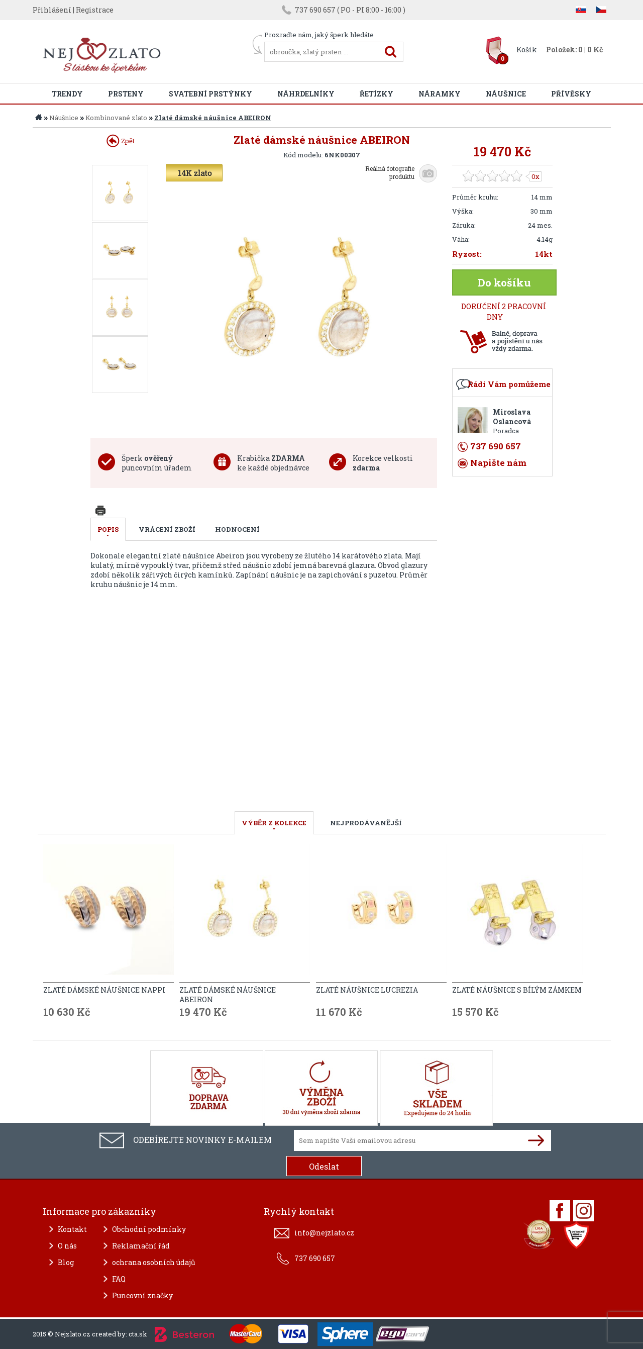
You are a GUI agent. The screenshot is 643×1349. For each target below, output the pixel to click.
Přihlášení (52, 10)
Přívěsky (571, 94)
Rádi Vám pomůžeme (509, 384)
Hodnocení (237, 529)
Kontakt (72, 1229)
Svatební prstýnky (210, 94)
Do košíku (504, 282)
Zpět (120, 140)
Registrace (95, 10)
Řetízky (376, 94)
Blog (66, 1262)
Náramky (439, 94)
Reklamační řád (141, 1245)
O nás (67, 1245)
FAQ (119, 1279)
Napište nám (498, 462)
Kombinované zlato (116, 117)
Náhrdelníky (306, 94)
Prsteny (126, 94)
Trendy (67, 94)
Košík (526, 49)
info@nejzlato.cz (324, 1232)
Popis (108, 529)
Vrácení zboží (167, 529)
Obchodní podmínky (149, 1229)
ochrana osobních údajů (153, 1262)
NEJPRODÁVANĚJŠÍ (366, 822)
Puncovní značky (142, 1295)
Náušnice (506, 94)
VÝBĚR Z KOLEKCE (274, 822)
